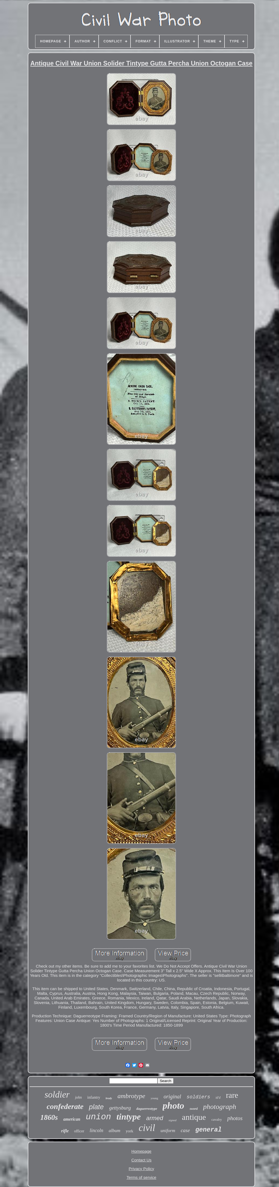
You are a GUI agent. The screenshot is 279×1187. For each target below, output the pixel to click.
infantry (93, 1097)
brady (109, 1098)
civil (147, 1128)
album (114, 1130)
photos (234, 1118)
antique (194, 1117)
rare (232, 1095)
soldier (57, 1094)
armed (154, 1118)
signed (173, 1120)
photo (173, 1106)
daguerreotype (146, 1109)
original (172, 1096)
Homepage (141, 1151)
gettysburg (120, 1108)
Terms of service (141, 1177)
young (154, 1098)
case (185, 1130)
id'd (218, 1097)
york (130, 1131)
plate (96, 1107)
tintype (129, 1116)
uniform (167, 1130)
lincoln (96, 1130)
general (208, 1129)
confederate (65, 1106)
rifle (65, 1131)
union (98, 1117)
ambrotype (131, 1095)
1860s (49, 1117)
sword (194, 1109)
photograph (219, 1107)
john (78, 1097)
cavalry (216, 1119)
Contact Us (141, 1160)
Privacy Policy (141, 1168)
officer (79, 1131)
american (71, 1119)
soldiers (198, 1097)
